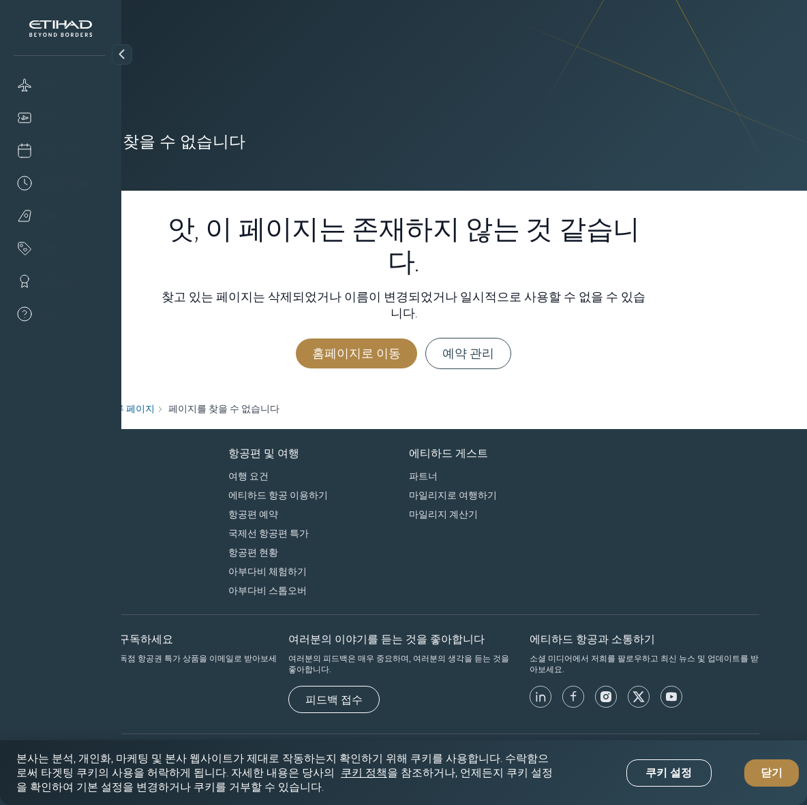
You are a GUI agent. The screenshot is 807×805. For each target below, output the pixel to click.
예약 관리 (529, 353)
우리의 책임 (157, 533)
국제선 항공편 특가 (341, 533)
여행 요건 (321, 476)
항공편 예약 (326, 514)
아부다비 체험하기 (340, 571)
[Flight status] (60, 183)
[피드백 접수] (402, 699)
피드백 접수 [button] (402, 700)
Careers (149, 552)
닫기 (771, 772)
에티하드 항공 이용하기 (351, 495)
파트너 (484, 476)
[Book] (60, 85)
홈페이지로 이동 (417, 353)
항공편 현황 (326, 552)
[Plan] (60, 216)
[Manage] (60, 117)
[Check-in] (60, 150)
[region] (403, 772)
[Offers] (60, 248)
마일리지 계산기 (504, 514)
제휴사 (146, 514)
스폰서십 (151, 495)
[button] (122, 54)
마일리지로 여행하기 (514, 495)
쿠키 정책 (364, 772)
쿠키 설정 (668, 772)
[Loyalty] (60, 281)
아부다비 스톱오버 (340, 590)
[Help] (60, 314)
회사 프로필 (157, 476)
